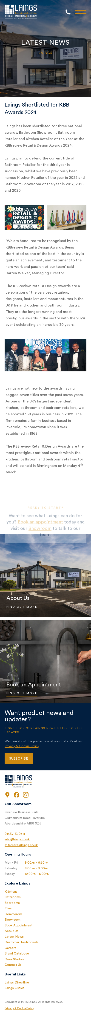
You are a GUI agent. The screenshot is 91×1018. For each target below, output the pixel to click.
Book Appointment (18, 925)
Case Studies (14, 959)
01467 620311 (15, 834)
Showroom (12, 919)
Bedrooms (12, 903)
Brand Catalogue (17, 953)
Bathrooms (13, 897)
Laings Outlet (14, 988)
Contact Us (13, 964)
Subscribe (18, 758)
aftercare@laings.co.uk (21, 845)
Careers (10, 948)
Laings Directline (17, 982)
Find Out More (21, 606)
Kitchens (11, 891)
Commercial (13, 914)
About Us (11, 931)
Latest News (14, 936)
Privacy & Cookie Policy (22, 746)
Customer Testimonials (22, 942)
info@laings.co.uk (17, 839)
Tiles (8, 908)
